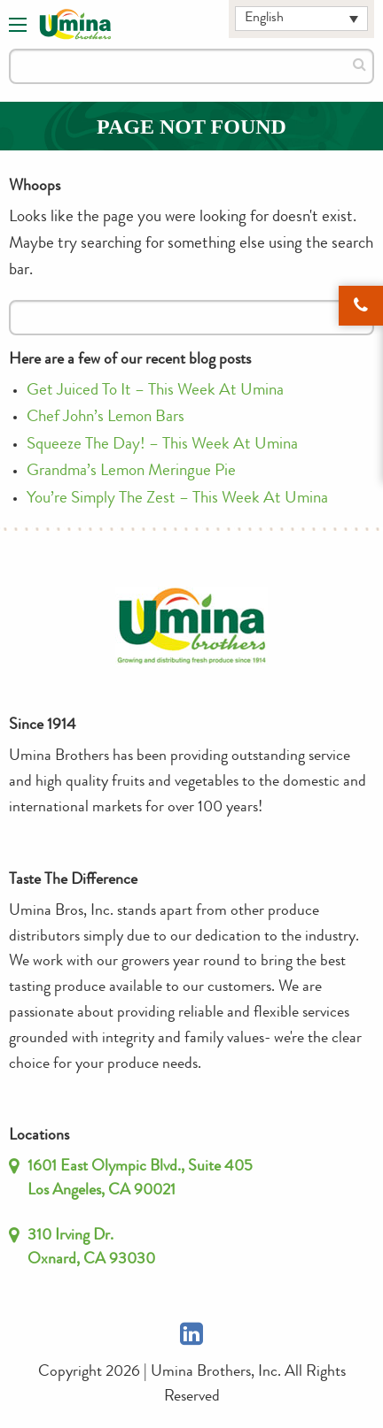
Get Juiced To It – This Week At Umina (155, 391)
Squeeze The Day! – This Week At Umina (162, 445)
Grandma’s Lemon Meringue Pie (131, 472)
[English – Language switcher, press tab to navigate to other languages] (301, 18)
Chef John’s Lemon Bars (105, 418)
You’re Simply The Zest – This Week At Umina (177, 499)
